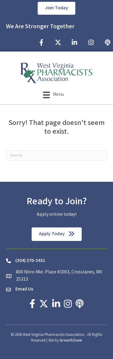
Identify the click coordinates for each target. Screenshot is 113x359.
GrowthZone (71, 341)
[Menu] (53, 95)
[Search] (56, 156)
